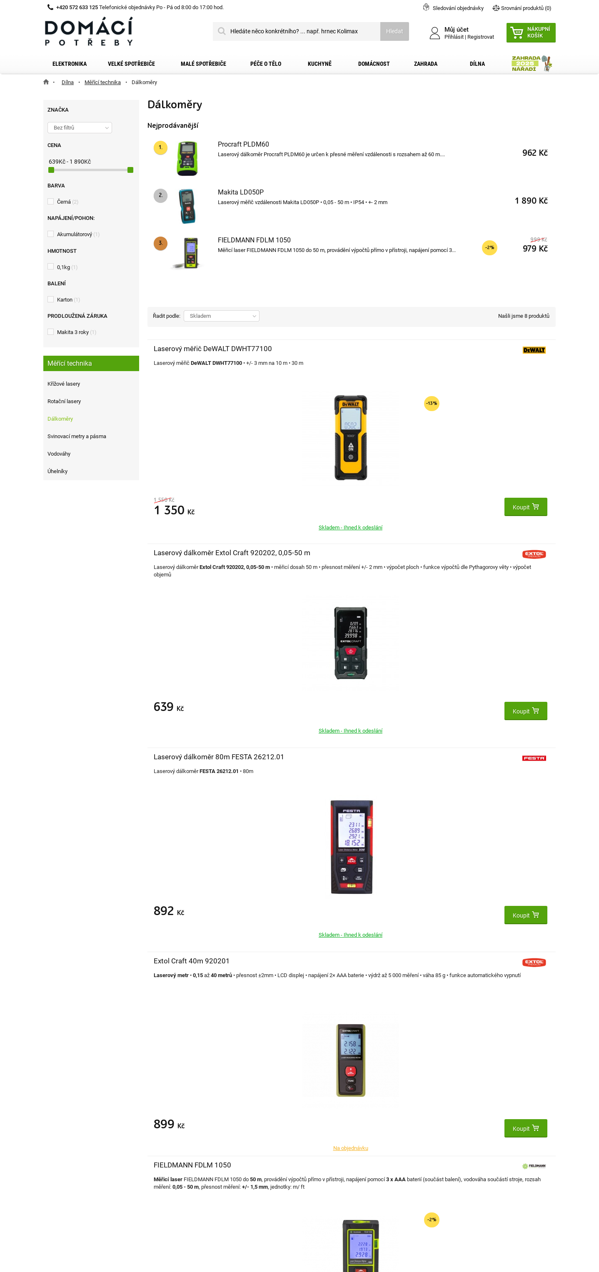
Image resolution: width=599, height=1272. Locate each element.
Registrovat (480, 37)
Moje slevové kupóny (205, 1153)
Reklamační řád (73, 1139)
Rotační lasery (64, 401)
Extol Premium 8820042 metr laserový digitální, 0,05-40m (328, 766)
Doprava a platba (75, 1113)
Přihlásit (454, 37)
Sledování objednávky (458, 8)
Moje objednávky (200, 1099)
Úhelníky (57, 471)
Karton (68, 300)
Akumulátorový (78, 234)
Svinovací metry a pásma (76, 436)
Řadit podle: (166, 316)
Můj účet (190, 1082)
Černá (68, 202)
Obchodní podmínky (78, 1126)
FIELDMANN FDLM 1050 (254, 240)
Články (61, 1166)
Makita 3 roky (77, 332)
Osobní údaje (195, 1139)
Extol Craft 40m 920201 (192, 553)
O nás (60, 1153)
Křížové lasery (63, 384)
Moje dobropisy (198, 1113)
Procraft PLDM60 (243, 144)
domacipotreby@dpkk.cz (350, 1180)
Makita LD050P (241, 192)
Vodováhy (58, 454)
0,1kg (67, 267)
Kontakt (63, 1099)
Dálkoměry (60, 419)
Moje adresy (194, 1126)
